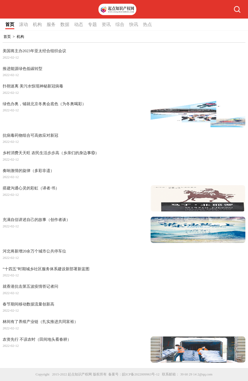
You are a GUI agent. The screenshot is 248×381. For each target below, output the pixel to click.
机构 (37, 24)
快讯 (133, 24)
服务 (51, 24)
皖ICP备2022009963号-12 (141, 374)
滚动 (23, 24)
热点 (147, 24)
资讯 (106, 24)
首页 (9, 24)
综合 (119, 24)
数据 (64, 24)
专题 (92, 24)
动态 (78, 24)
